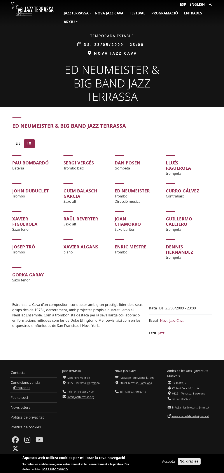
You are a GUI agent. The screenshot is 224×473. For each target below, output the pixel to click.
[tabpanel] (112, 219)
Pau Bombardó (30, 163)
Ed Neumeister (132, 191)
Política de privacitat (27, 417)
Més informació (55, 469)
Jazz (161, 333)
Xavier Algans (80, 247)
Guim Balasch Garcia (80, 193)
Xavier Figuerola (24, 221)
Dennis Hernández (179, 249)
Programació (164, 13)
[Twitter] (15, 449)
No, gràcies (189, 461)
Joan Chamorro (128, 221)
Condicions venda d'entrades (25, 385)
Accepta (168, 461)
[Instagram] (27, 441)
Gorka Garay (28, 275)
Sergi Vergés (78, 163)
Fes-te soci (19, 397)
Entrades (193, 13)
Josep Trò (23, 247)
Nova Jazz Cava (109, 13)
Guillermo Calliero (179, 221)
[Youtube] (39, 441)
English (197, 4)
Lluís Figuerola (178, 165)
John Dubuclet (30, 191)
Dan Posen (127, 163)
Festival (137, 13)
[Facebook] (15, 441)
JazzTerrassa (76, 13)
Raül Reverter (80, 219)
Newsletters (20, 407)
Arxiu (69, 21)
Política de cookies (26, 427)
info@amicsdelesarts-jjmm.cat (190, 407)
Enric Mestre (131, 247)
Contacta (18, 372)
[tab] (18, 143)
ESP (183, 4)
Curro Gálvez (182, 191)
